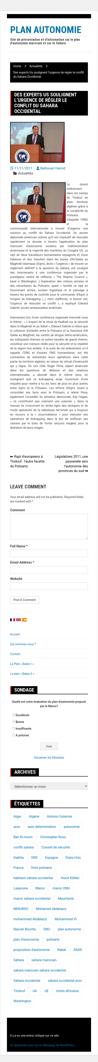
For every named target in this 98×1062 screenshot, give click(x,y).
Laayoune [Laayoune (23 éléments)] (20, 888)
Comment (17, 510)
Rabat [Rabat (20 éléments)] (61, 950)
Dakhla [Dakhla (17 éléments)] (18, 858)
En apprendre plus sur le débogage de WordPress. (42, 1045)
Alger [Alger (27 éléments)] (17, 816)
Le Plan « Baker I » (22, 664)
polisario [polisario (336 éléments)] (53, 939)
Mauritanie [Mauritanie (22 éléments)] (66, 899)
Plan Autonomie (45, 29)
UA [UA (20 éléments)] (35, 991)
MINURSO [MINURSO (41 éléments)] (20, 909)
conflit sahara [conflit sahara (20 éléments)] (23, 847)
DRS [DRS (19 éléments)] (34, 858)
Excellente (22, 715)
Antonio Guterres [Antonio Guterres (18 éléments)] (59, 816)
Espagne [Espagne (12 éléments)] (51, 858)
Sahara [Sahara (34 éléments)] (18, 960)
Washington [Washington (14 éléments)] (22, 1001)
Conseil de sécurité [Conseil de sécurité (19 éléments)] (55, 847)
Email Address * (22, 562)
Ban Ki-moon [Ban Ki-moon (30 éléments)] (23, 837)
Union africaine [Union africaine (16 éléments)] (67, 991)
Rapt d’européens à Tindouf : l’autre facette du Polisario (27, 461)
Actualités (25, 173)
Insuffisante (23, 728)
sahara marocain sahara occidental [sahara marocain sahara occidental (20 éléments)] (39, 970)
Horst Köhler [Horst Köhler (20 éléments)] (70, 878)
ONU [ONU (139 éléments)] (46, 929)
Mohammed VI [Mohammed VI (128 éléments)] (65, 919)
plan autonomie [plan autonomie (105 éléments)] (69, 929)
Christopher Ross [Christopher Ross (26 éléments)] (53, 837)
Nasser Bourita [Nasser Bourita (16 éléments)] (24, 929)
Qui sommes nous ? (23, 644)
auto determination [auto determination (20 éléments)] (42, 827)
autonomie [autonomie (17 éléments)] (71, 827)
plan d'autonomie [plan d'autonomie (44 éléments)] (26, 939)
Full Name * (19, 546)
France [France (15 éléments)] (18, 868)
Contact (15, 654)
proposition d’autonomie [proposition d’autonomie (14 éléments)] (31, 950)
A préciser (22, 735)
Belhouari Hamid (52, 168)
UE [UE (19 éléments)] (46, 991)
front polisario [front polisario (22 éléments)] (41, 868)
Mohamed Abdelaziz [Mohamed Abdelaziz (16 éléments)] (51, 909)
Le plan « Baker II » (22, 673)
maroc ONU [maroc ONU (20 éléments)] (61, 888)
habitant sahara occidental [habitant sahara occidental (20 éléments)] (33, 878)
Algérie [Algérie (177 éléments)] (34, 816)
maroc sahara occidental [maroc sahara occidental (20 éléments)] (31, 899)
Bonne (20, 722)
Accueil (15, 634)
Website (16, 579)
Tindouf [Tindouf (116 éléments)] (19, 991)
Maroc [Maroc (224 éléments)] (40, 888)
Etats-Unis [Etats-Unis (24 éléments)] (73, 858)
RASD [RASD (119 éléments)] (78, 950)
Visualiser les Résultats (49, 757)
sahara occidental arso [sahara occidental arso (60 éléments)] (65, 981)
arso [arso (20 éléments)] (16, 827)
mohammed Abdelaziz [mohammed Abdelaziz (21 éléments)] (30, 919)
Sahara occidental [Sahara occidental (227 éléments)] (26, 981)
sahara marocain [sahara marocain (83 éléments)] (44, 960)
